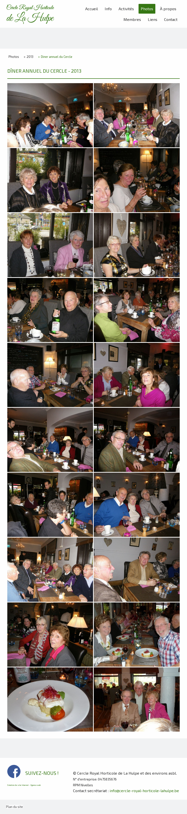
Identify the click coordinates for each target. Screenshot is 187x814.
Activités (126, 8)
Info (108, 8)
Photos (147, 8)
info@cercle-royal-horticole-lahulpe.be (144, 790)
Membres (132, 19)
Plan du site (14, 807)
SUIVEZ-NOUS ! (42, 773)
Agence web (35, 785)
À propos (168, 8)
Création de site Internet (17, 785)
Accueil (91, 8)
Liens (152, 19)
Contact (171, 19)
